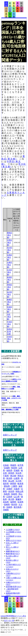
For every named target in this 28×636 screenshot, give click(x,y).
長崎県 (7, 504)
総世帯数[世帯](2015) (13, 587)
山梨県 (16, 478)
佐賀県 (20, 502)
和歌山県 (19, 491)
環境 (6, 15)
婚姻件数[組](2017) (13, 551)
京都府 (9, 489)
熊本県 (14, 504)
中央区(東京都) (9, 324)
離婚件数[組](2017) (13, 554)
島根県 (14, 494)
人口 (6, 4)
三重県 (14, 486)
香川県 (11, 499)
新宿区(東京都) (9, 279)
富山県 (11, 481)
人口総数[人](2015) (13, 530)
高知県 (6, 502)
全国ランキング (10, 435)
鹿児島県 (17, 507)
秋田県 (14, 468)
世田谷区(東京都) (9, 331)
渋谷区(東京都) (9, 339)
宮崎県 (9, 507)
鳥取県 (7, 494)
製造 (14, 4)
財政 (10, 4)
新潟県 (9, 478)
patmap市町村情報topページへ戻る (13, 616)
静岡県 (13, 483)
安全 (10, 15)
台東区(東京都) (9, 264)
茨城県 (16, 470)
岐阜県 (20, 483)
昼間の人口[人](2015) (13, 540)
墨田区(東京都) (9, 287)
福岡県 (13, 502)
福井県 (6, 483)
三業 (10, 9)
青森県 (13, 465)
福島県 (9, 470)
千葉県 (6, 476)
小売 (6, 9)
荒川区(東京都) (9, 250)
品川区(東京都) (9, 294)
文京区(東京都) (9, 272)
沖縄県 (6, 510)
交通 (21, 9)
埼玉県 (18, 473)
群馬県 (11, 473)
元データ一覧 (9, 620)
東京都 (13, 476)
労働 (14, 15)
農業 (18, 4)
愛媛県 (18, 499)
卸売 (21, 4)
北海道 (6, 465)
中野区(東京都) (9, 242)
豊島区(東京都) (9, 235)
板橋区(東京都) (9, 302)
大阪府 (16, 489)
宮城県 (7, 468)
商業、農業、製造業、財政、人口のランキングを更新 (11, 398)
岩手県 (20, 465)
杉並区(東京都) (9, 309)
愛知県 (7, 486)
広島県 (9, 497)
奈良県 (11, 491)
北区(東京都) (9, 316)
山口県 (16, 497)
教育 (18, 9)
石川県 (18, 481)
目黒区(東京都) (9, 257)
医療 (14, 9)
